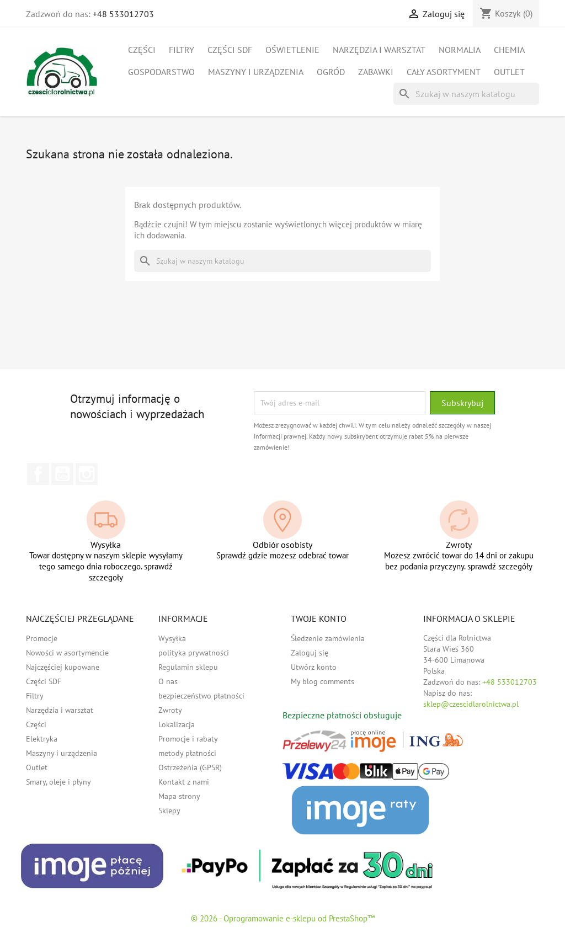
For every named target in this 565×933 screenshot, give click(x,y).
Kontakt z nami (183, 782)
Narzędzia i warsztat (379, 49)
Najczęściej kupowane (62, 667)
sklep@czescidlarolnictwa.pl (471, 704)
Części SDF (229, 49)
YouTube (62, 474)
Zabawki (375, 71)
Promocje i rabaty (188, 739)
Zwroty (170, 710)
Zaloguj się (309, 653)
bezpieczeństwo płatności (201, 696)
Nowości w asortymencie (67, 653)
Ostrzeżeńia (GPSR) (190, 767)
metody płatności (187, 753)
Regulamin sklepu (188, 667)
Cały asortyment (444, 71)
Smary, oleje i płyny (58, 782)
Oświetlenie (292, 49)
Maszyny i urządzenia (255, 71)
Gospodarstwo (161, 71)
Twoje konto (319, 618)
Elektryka (41, 739)
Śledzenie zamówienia (328, 638)
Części (142, 49)
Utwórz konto (314, 667)
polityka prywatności (193, 653)
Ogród (331, 71)
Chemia (509, 49)
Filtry (181, 49)
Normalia (460, 49)
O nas (168, 681)
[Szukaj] (466, 94)
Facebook (38, 474)
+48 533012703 (123, 13)
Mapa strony (179, 796)
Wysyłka (172, 638)
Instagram (87, 474)
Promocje (41, 638)
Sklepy (169, 810)
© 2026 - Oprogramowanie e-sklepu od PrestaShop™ (283, 918)
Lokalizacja (176, 724)
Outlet (509, 71)
